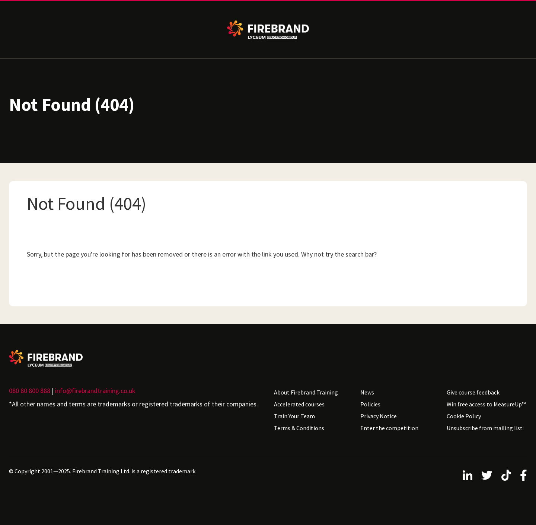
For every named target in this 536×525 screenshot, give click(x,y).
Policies (370, 404)
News (367, 392)
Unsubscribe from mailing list (485, 428)
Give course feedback (473, 392)
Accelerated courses (299, 404)
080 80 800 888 (29, 390)
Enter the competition (389, 428)
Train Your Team (294, 416)
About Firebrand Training (306, 392)
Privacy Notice (378, 416)
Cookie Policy (464, 416)
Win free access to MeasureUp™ (486, 404)
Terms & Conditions (299, 428)
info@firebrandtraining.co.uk (95, 390)
